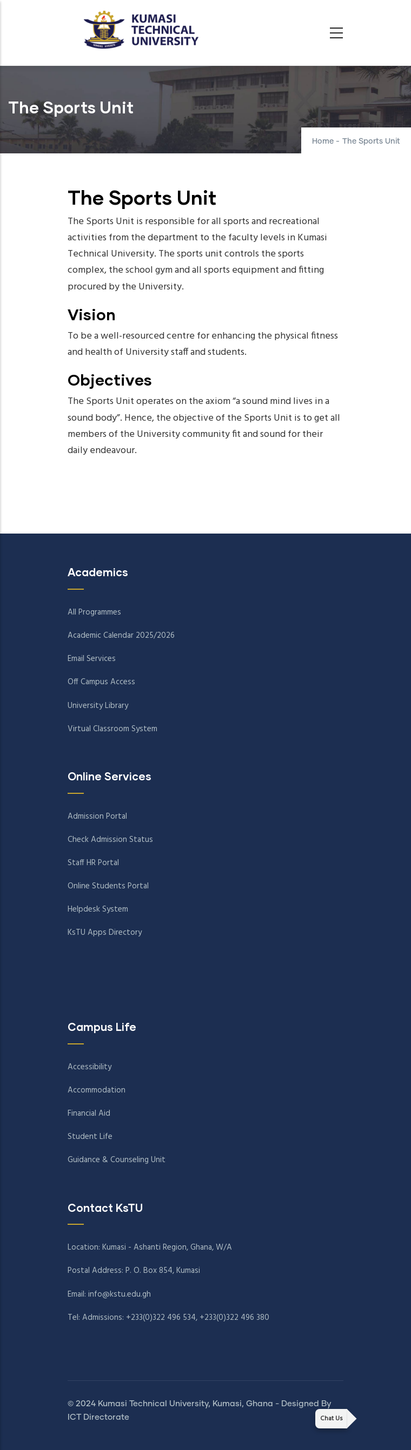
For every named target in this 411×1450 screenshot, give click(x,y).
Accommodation (96, 1090)
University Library (98, 705)
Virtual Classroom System (112, 729)
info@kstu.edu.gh (119, 1294)
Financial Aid (89, 1113)
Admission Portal (97, 816)
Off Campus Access (101, 682)
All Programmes (94, 612)
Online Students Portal (108, 886)
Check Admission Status (110, 839)
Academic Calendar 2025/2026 (121, 635)
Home (323, 141)
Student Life (90, 1136)
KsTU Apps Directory (105, 932)
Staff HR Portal (93, 862)
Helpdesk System (98, 909)
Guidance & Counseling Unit (116, 1160)
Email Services (92, 658)
